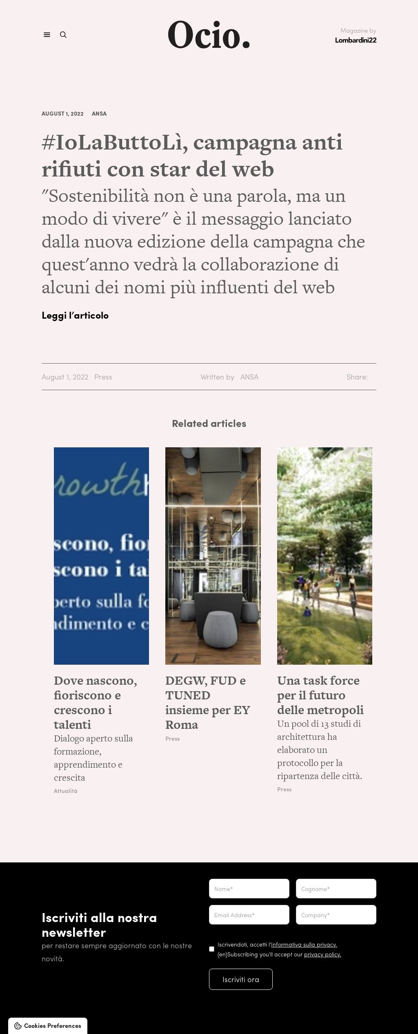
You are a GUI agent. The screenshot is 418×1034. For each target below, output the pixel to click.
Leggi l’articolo (75, 314)
